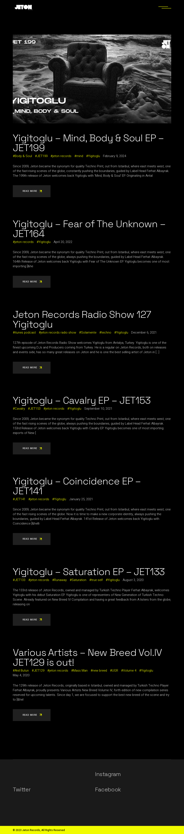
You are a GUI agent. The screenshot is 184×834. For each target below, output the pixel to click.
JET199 (42, 156)
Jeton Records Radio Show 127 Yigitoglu (82, 319)
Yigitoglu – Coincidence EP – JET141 (77, 486)
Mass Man (80, 670)
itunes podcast (25, 332)
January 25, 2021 (81, 499)
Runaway (60, 580)
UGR (115, 670)
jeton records (61, 156)
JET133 (20, 580)
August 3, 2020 (133, 580)
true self (97, 580)
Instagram (108, 774)
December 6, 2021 (144, 332)
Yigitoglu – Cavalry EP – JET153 (81, 400)
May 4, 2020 (21, 675)
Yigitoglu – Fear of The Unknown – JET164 (89, 229)
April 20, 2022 (63, 242)
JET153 (35, 408)
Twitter (21, 789)
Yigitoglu (94, 156)
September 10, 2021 (98, 408)
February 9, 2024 (114, 156)
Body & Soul (23, 156)
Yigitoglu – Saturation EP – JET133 (89, 571)
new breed (100, 670)
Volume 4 (129, 670)
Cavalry (20, 408)
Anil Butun (22, 670)
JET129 (39, 670)
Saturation (79, 580)
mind (79, 156)
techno (106, 332)
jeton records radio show (58, 332)
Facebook (108, 789)
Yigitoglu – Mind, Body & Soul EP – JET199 (88, 143)
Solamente (88, 332)
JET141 (20, 499)
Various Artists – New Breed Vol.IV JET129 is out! (87, 657)
